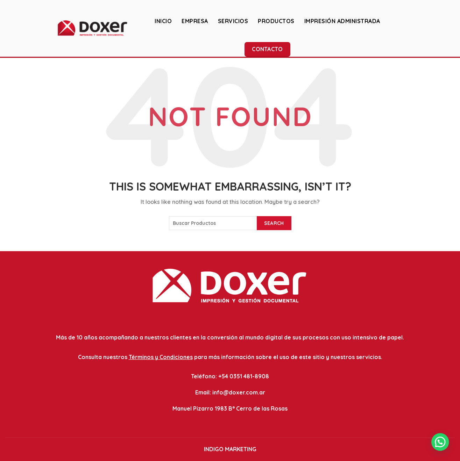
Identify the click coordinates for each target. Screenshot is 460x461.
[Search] (449, 28)
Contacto (267, 49)
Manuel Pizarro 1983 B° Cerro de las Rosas (230, 408)
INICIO (163, 21)
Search (274, 223)
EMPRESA (195, 21)
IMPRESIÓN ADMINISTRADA (342, 21)
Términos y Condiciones (161, 356)
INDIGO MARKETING (230, 449)
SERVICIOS (233, 21)
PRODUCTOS (276, 21)
